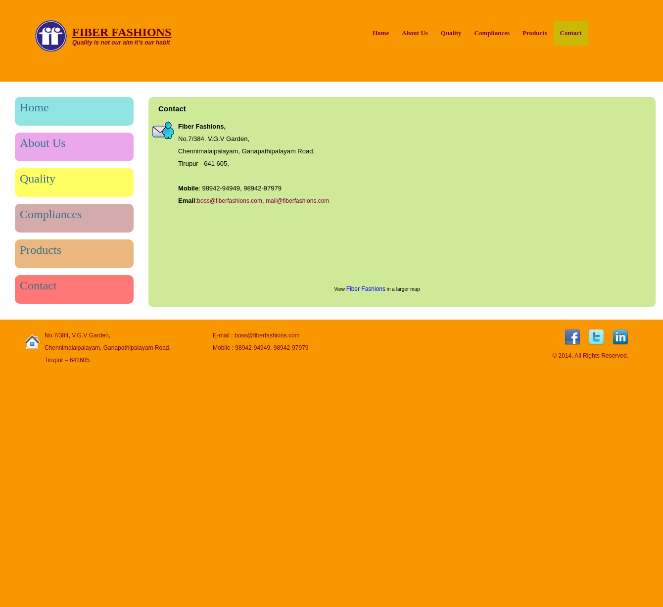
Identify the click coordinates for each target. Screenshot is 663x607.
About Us (414, 33)
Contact (571, 33)
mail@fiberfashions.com (297, 200)
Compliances (492, 33)
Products (534, 33)
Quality (451, 33)
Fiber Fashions (365, 288)
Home (381, 33)
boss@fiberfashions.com (229, 200)
